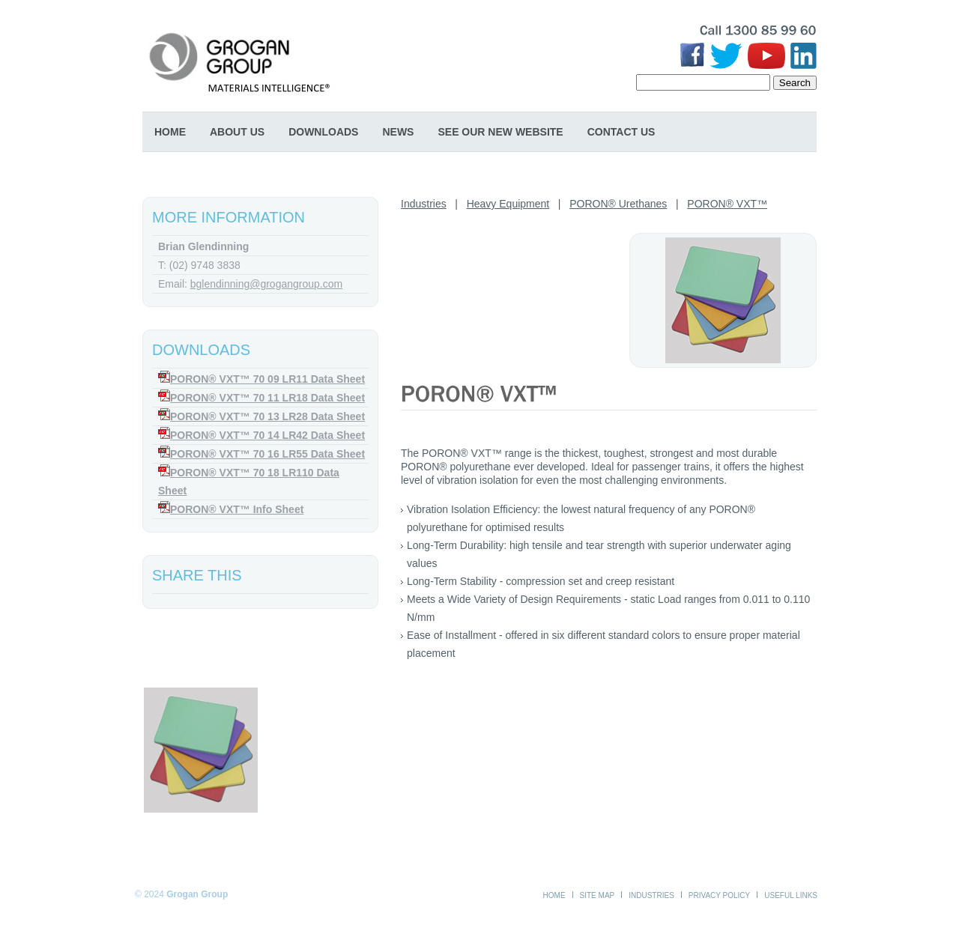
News (398, 132)
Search (795, 82)
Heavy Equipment (508, 204)
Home (170, 132)
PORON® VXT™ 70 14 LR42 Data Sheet (267, 435)
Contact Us (621, 132)
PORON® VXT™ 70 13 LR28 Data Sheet (267, 416)
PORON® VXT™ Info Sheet (236, 509)
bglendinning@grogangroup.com (266, 284)
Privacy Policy (719, 895)
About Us (237, 132)
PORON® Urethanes (618, 204)
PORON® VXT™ (727, 204)
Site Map (597, 895)
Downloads (323, 132)
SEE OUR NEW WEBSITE (500, 132)
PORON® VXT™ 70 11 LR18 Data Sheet (267, 398)
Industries (424, 204)
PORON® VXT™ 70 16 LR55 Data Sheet (267, 454)
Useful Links (790, 895)
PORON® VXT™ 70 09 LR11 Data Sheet (267, 379)
